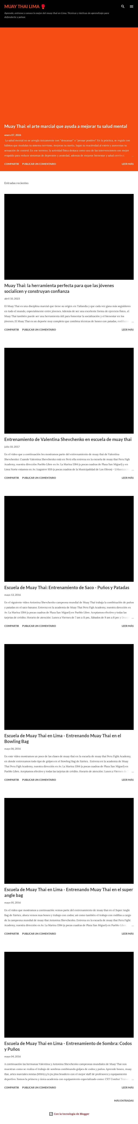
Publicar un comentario (39, 163)
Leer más (128, 163)
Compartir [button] (11, 163)
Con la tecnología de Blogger (69, 1114)
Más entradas (124, 1100)
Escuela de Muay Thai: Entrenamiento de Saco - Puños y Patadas (66, 587)
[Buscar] (123, 6)
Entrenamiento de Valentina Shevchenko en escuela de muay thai (68, 439)
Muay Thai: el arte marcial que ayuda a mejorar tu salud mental (65, 126)
